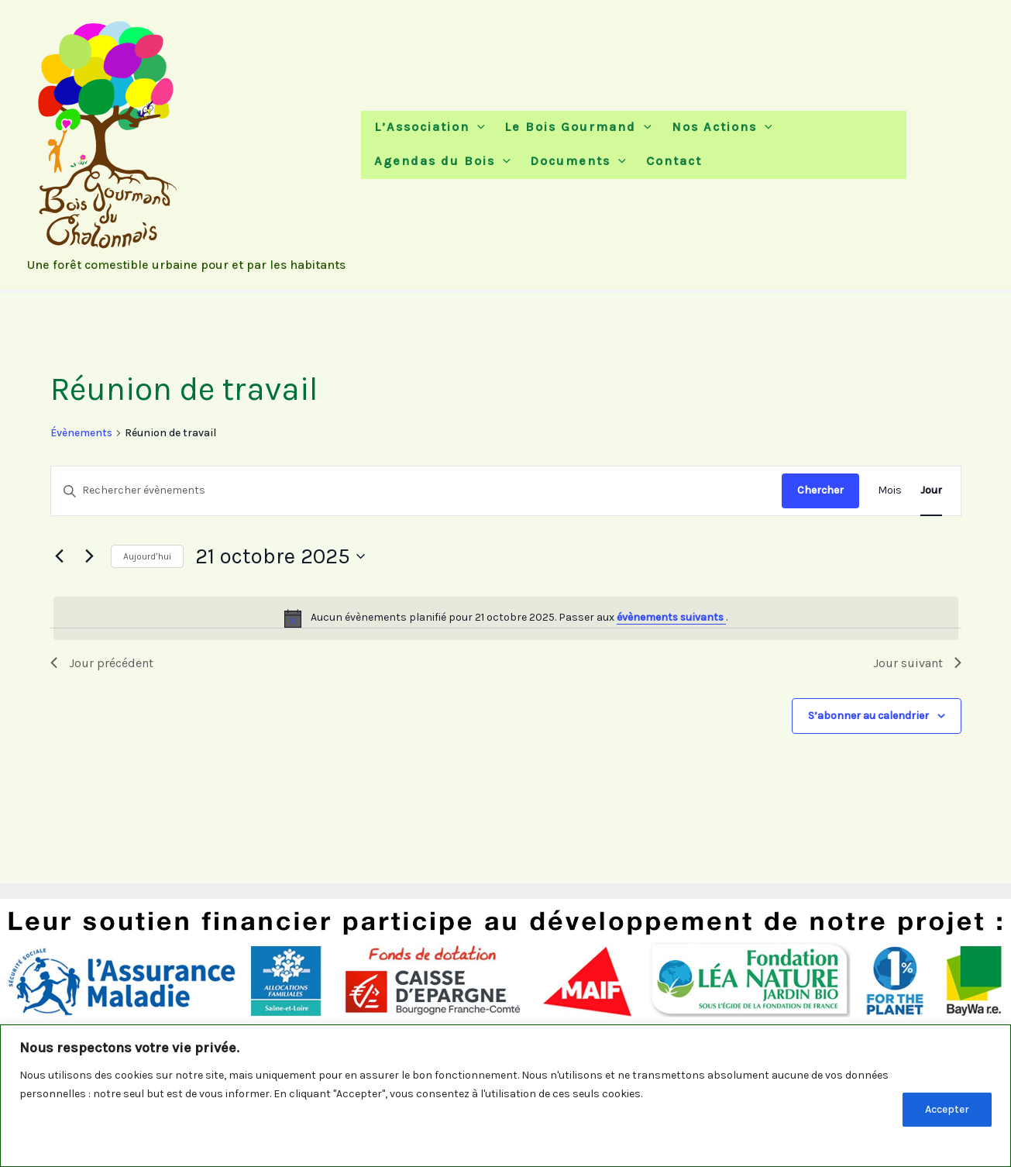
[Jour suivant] (90, 556)
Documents (574, 162)
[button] (476, 123)
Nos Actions (713, 123)
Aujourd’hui (147, 556)
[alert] (505, 618)
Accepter (947, 1109)
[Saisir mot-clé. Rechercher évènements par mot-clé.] (416, 490)
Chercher (820, 490)
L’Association (428, 123)
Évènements (81, 432)
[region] (505, 1095)
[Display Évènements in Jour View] (931, 490)
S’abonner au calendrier (868, 715)
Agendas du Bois (441, 162)
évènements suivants (671, 617)
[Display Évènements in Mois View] (890, 490)
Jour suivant (917, 663)
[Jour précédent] (59, 556)
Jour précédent (101, 663)
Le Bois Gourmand (574, 123)
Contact (665, 162)
